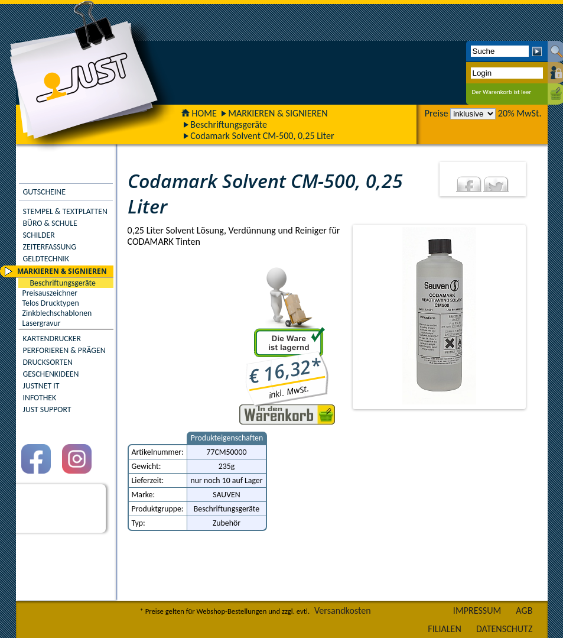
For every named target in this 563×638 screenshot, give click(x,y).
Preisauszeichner (50, 293)
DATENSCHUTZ (504, 628)
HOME (199, 113)
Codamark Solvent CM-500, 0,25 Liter (262, 135)
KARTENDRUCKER (52, 338)
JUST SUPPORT (47, 409)
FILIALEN (444, 628)
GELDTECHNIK (46, 259)
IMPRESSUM (477, 610)
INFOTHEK (40, 398)
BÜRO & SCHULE (50, 223)
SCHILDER (39, 235)
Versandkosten (342, 610)
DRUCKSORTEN (48, 362)
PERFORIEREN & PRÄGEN (64, 350)
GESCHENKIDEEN (51, 374)
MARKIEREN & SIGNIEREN (277, 113)
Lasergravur (41, 323)
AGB (524, 610)
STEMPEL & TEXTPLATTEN (65, 211)
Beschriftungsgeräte (228, 124)
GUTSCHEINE (44, 192)
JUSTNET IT (41, 386)
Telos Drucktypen (50, 303)
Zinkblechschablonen (57, 313)
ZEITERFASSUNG (49, 247)
